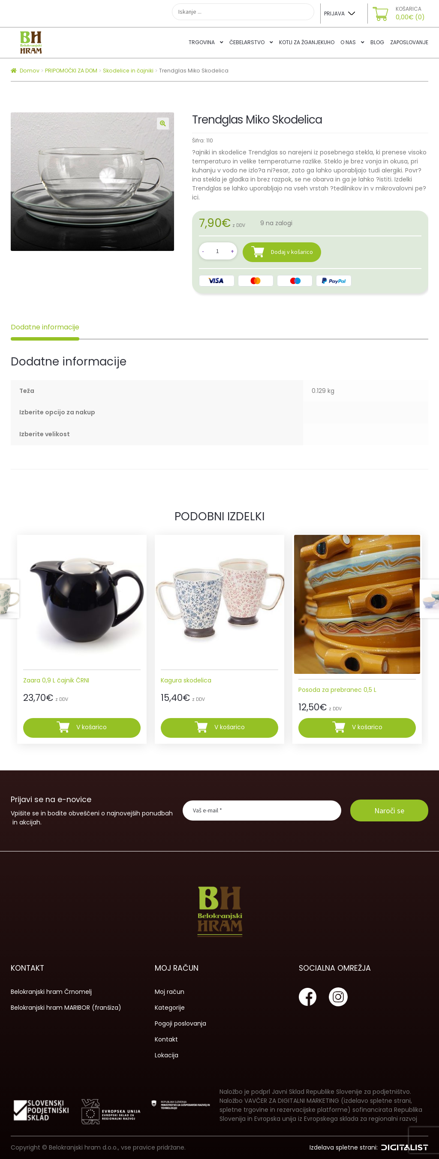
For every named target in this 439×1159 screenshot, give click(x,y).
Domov (29, 70)
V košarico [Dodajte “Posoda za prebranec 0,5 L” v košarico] (367, 727)
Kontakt (166, 1039)
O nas (348, 42)
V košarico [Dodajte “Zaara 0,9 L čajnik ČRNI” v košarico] (91, 727)
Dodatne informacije (45, 327)
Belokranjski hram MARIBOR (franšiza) (66, 1007)
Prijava (334, 13)
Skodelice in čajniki (128, 70)
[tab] (45, 327)
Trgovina (202, 42)
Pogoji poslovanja (180, 1023)
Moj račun (169, 991)
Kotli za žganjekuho (306, 42)
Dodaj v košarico (292, 251)
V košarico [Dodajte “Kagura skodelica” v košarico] (229, 727)
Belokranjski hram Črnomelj (51, 991)
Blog (377, 42)
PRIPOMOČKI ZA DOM (71, 70)
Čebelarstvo (247, 42)
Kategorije (170, 1007)
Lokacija (166, 1055)
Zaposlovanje (409, 42)
